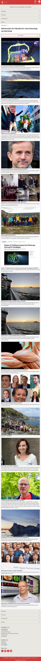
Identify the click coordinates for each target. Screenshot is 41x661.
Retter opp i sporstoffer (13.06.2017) (9, 466)
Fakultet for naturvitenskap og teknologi (20, 7)
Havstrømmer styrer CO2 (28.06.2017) (10, 99)
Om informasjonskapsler (26, 658)
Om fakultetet (4, 18)
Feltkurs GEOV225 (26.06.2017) (8, 235)
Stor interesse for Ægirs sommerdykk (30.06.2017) (13, 66)
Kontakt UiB (5, 658)
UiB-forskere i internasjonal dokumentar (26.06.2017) (13, 202)
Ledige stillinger (12, 658)
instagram (5, 651)
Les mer (16, 507)
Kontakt (3, 22)
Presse (18, 658)
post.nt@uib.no (4, 629)
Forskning (3, 15)
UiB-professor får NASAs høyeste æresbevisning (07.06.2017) (15, 603)
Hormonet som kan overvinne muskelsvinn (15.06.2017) (14, 370)
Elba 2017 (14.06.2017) (6, 435)
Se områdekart (4, 644)
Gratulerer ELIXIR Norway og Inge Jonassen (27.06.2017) (14, 169)
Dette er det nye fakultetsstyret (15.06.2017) (11, 403)
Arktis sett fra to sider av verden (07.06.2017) (11, 570)
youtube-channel (11, 651)
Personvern (34, 658)
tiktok (8, 651)
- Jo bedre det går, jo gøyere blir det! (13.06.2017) (12, 500)
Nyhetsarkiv (4, 25)
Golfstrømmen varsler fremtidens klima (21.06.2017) (13, 301)
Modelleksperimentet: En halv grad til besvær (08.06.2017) (15, 537)
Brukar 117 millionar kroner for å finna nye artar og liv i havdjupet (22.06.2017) (19, 268)
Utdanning (3, 11)
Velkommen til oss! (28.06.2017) (8, 133)
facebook (2, 651)
